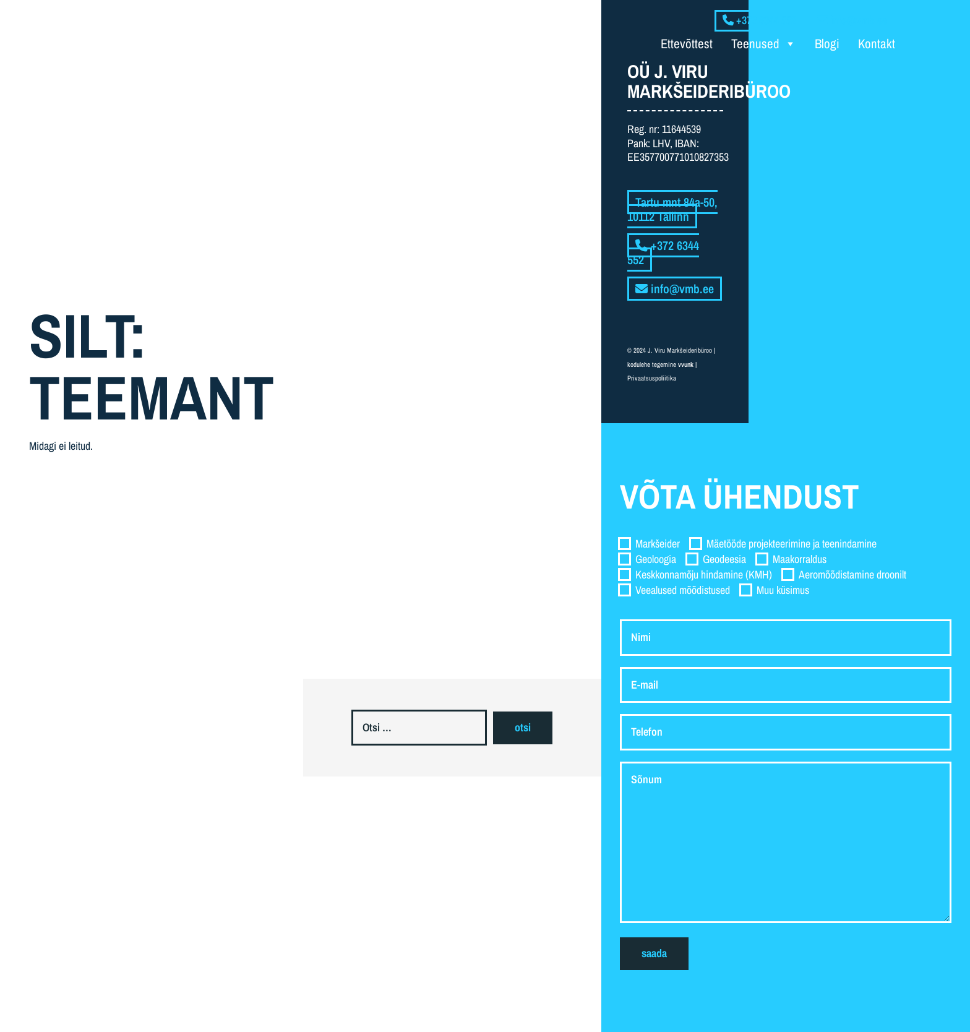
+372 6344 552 (663, 253)
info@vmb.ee (674, 288)
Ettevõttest (687, 44)
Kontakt (876, 44)
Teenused (763, 44)
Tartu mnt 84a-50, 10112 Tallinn (672, 209)
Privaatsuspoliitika (651, 378)
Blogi (827, 44)
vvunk (685, 364)
